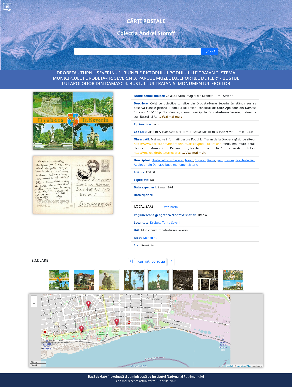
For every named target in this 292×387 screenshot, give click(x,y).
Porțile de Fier (245, 160)
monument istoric (185, 165)
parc (220, 160)
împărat (200, 160)
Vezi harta (171, 207)
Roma (211, 160)
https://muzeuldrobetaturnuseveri (157, 153)
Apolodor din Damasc (149, 165)
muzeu (229, 160)
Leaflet (230, 366)
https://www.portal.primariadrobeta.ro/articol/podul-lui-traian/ (177, 144)
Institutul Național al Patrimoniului (178, 376)
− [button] (34, 304)
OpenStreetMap (244, 366)
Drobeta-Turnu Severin (167, 160)
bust (168, 165)
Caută (209, 51)
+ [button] (34, 298)
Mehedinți (150, 238)
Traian (189, 160)
